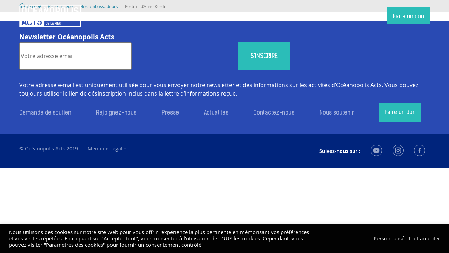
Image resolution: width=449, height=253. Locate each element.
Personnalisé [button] (389, 238)
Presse (170, 113)
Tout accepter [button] (424, 238)
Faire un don (408, 17)
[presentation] (185, 56)
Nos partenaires (302, 15)
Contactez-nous (273, 113)
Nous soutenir (354, 15)
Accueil (50, 16)
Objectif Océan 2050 (242, 15)
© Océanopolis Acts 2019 (48, 148)
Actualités (189, 15)
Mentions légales (108, 148)
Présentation (112, 15)
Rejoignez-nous (116, 113)
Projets (152, 15)
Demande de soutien (45, 113)
